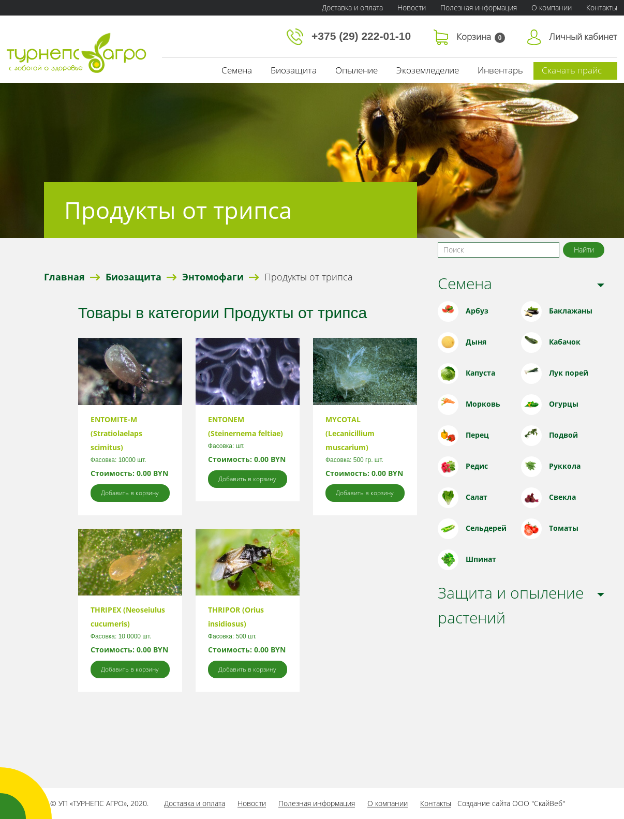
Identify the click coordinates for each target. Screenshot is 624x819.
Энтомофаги (213, 277)
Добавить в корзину (130, 492)
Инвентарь (500, 70)
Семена (236, 70)
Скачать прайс (572, 70)
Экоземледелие (427, 70)
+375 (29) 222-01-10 (350, 36)
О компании (551, 7)
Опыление (356, 70)
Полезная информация (478, 7)
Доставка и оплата (352, 7)
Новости (411, 7)
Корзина (469, 36)
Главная (64, 277)
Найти (584, 250)
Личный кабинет (572, 36)
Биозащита (294, 70)
